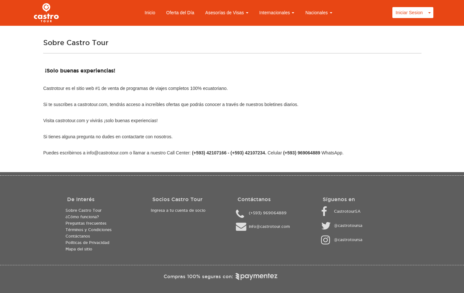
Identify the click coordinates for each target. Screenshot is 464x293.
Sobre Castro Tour (84, 210)
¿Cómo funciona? (82, 217)
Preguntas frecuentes (86, 223)
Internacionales (277, 12)
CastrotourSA (347, 211)
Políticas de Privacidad (87, 242)
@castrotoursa (348, 225)
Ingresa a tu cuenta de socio (178, 210)
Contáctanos (78, 236)
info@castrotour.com (107, 152)
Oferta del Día (180, 12)
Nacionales (318, 12)
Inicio (150, 12)
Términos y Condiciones (89, 230)
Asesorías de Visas (226, 12)
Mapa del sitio (79, 249)
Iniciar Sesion (409, 12)
